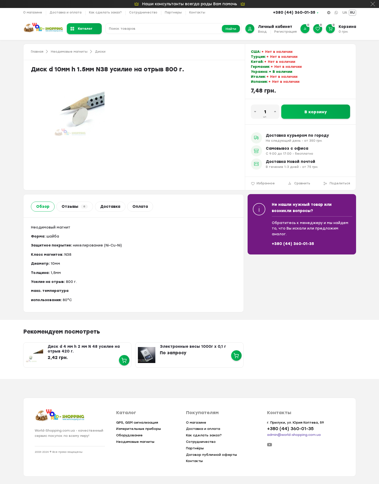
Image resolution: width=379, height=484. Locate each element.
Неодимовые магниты (69, 51)
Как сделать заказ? (105, 12)
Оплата (140, 206)
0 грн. (343, 31)
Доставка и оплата (66, 12)
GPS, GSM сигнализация (137, 422)
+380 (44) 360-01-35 (294, 12)
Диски (100, 51)
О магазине (32, 12)
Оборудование (129, 435)
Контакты (197, 12)
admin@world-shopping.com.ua (294, 435)
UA (344, 12)
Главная (37, 51)
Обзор (42, 206)
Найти (231, 29)
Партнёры (195, 448)
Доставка (110, 206)
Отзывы (75, 206)
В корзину (315, 112)
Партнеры (173, 12)
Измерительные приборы (138, 429)
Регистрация (285, 31)
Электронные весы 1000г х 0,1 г (193, 346)
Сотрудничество (143, 12)
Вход (262, 31)
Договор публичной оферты (211, 455)
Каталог (82, 28)
